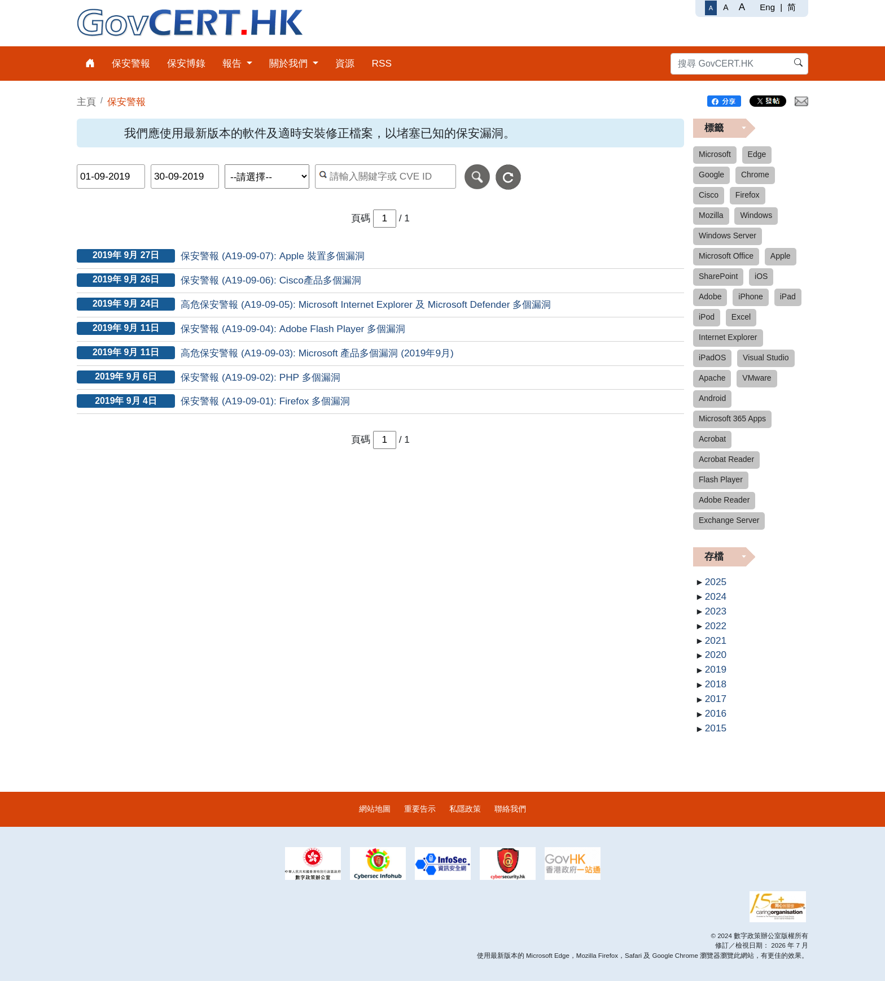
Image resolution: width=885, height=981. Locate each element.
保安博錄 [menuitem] (186, 63)
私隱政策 (465, 808)
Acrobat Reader (726, 459)
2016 (715, 713)
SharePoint (718, 276)
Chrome (755, 174)
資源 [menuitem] (344, 63)
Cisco (708, 194)
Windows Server (727, 235)
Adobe (710, 296)
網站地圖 (375, 808)
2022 (715, 625)
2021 (715, 640)
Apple (780, 255)
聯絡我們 (510, 808)
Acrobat (712, 438)
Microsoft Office (726, 255)
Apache (712, 377)
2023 (715, 611)
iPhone (750, 296)
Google (711, 174)
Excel (741, 316)
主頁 (86, 101)
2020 (715, 654)
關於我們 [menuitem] (289, 63)
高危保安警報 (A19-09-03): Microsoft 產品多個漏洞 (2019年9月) (317, 353)
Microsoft (715, 154)
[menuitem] (90, 63)
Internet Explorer (728, 337)
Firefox (747, 194)
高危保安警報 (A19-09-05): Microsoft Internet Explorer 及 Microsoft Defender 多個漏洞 (366, 304)
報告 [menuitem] (233, 63)
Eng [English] (767, 7)
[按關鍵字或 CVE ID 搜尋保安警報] (386, 176)
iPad (788, 296)
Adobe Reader (724, 499)
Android (712, 398)
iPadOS (712, 357)
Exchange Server (729, 520)
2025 (715, 581)
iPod (707, 316)
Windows (756, 215)
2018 (715, 684)
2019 (715, 669)
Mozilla (711, 215)
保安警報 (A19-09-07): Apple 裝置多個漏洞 (272, 255)
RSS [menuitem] (381, 63)
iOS (761, 276)
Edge (757, 154)
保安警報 (126, 101)
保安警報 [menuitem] (131, 63)
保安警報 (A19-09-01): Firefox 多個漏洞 (265, 401)
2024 (715, 596)
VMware (756, 377)
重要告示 (420, 808)
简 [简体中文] (791, 7)
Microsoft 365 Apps (732, 418)
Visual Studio (765, 357)
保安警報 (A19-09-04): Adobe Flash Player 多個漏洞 (293, 328)
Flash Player (721, 479)
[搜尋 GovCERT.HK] (739, 64)
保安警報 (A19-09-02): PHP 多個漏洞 (260, 377)
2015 (715, 728)
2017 (715, 698)
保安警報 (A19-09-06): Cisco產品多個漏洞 (271, 280)
